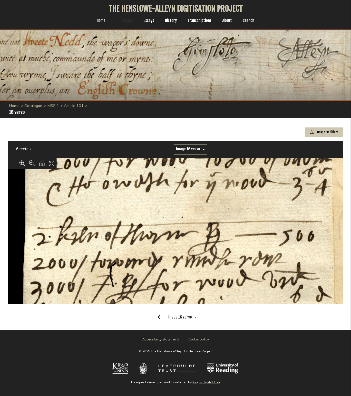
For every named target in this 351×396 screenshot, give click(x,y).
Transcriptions (201, 21)
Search (252, 21)
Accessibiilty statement (160, 339)
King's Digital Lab (206, 382)
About (230, 21)
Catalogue (122, 21)
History (170, 21)
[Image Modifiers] (324, 132)
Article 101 (74, 105)
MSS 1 (53, 105)
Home (97, 21)
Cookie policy (198, 339)
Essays (147, 21)
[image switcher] (190, 149)
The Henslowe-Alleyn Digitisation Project (175, 9)
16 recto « (22, 148)
